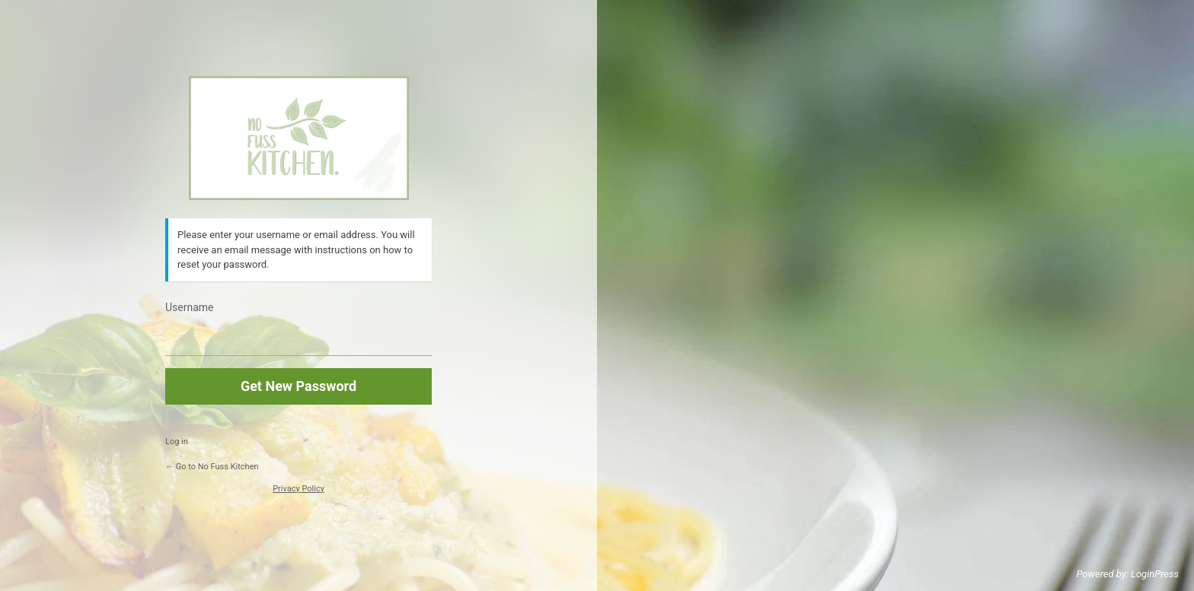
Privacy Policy (298, 489)
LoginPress (1155, 574)
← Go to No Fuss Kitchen (212, 467)
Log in (176, 441)
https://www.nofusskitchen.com (299, 138)
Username (189, 307)
